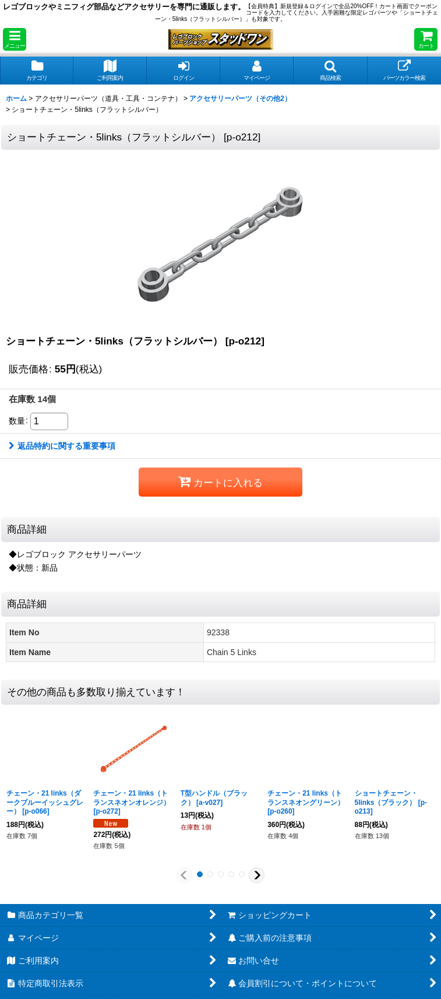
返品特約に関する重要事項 (62, 446)
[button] (14, 39)
